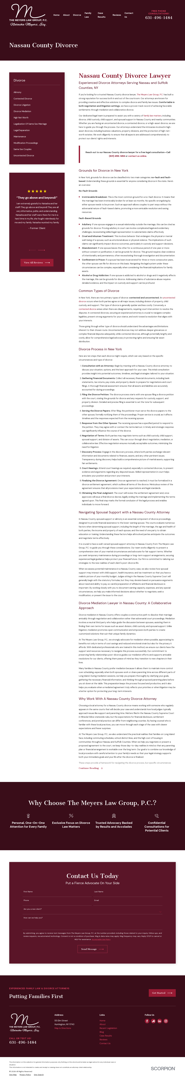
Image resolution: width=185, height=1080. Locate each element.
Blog (102, 1032)
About (103, 1024)
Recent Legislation (108, 1028)
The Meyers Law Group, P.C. (150, 94)
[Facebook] (147, 1021)
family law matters (152, 115)
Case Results (106, 1035)
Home (102, 1020)
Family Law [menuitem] (88, 15)
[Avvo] (153, 1021)
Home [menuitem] (56, 15)
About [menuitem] (66, 15)
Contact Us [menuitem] (128, 15)
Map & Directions (62, 1028)
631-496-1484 (158, 17)
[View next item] (41, 250)
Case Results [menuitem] (101, 15)
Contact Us (105, 1043)
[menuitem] (37, 92)
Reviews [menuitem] (117, 15)
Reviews (103, 1039)
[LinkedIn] (159, 1021)
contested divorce (87, 309)
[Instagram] (166, 1021)
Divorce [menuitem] (77, 15)
